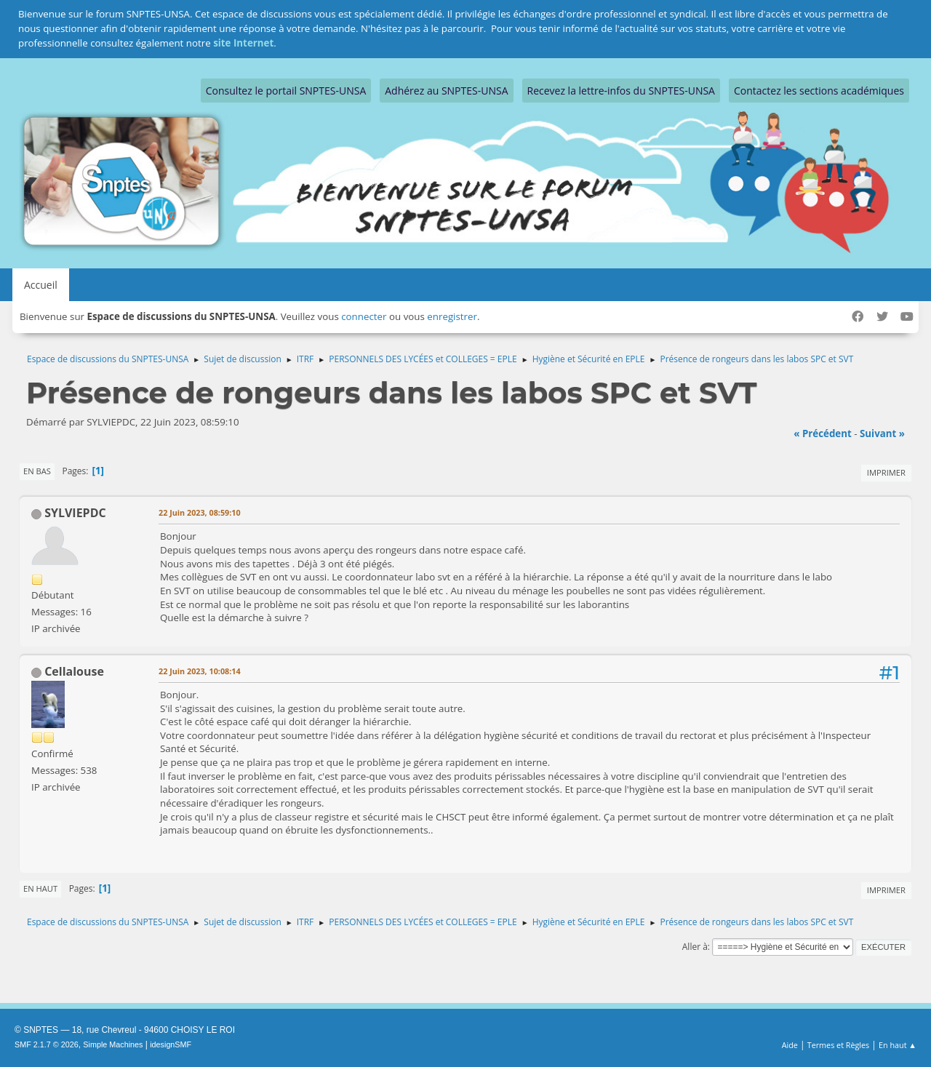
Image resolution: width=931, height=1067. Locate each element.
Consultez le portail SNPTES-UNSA (286, 90)
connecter (363, 316)
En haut (40, 888)
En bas (37, 470)
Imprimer (886, 472)
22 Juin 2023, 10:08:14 (200, 671)
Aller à (695, 946)
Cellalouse (74, 671)
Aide (790, 1044)
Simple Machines (113, 1044)
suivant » (882, 433)
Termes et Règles (838, 1044)
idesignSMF (170, 1044)
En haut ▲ (897, 1044)
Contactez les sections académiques (819, 90)
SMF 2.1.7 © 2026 (47, 1044)
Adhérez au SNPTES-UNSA (446, 90)
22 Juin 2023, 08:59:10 (200, 512)
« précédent (823, 433)
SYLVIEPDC (75, 513)
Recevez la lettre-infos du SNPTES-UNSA (621, 90)
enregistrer (452, 316)
